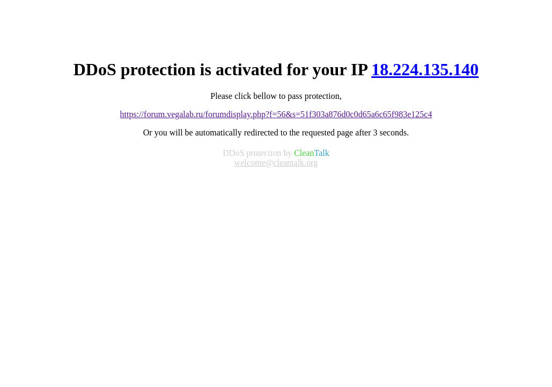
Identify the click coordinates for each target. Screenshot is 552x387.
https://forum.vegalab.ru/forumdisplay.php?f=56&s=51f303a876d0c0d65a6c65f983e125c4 (276, 114)
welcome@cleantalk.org (276, 162)
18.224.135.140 (425, 69)
